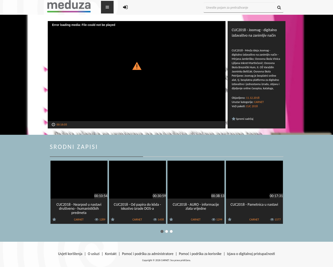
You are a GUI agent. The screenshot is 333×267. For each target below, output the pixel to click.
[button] (136, 65)
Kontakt (111, 253)
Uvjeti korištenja (70, 253)
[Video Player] (137, 71)
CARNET (259, 102)
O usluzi (94, 253)
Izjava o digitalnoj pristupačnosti (251, 253)
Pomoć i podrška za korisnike (200, 253)
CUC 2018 (252, 106)
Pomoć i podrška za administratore (147, 253)
